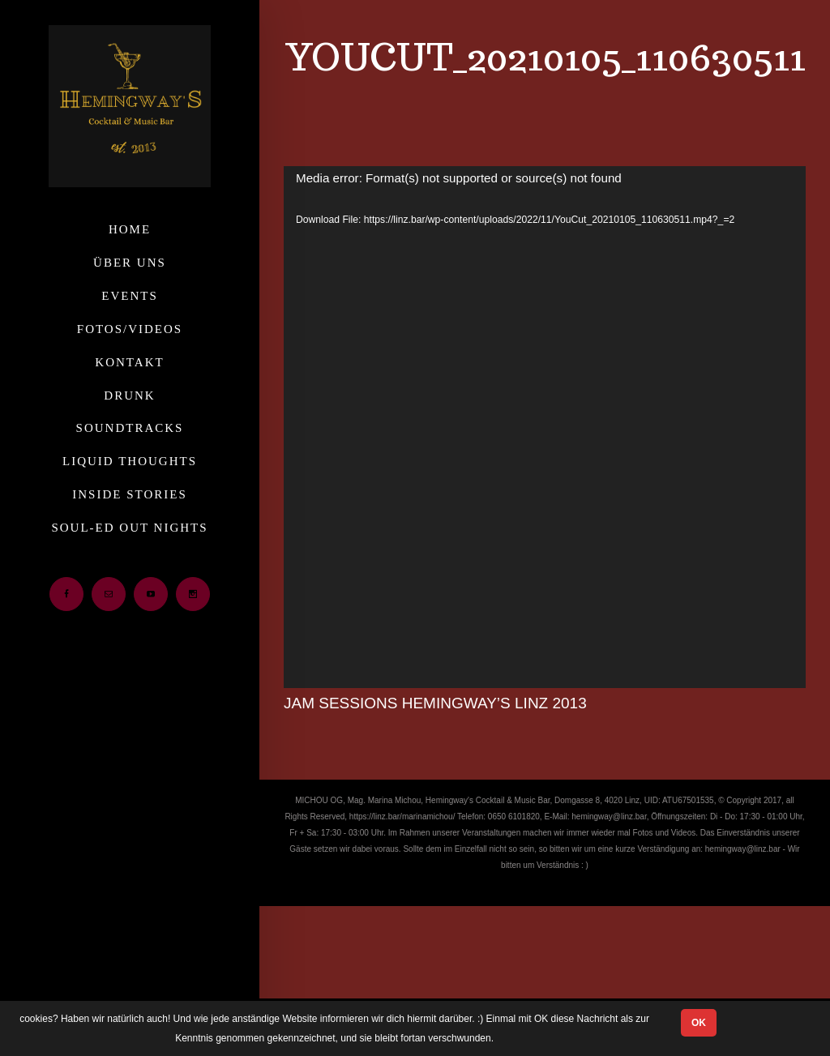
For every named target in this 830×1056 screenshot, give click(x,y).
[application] (545, 427)
